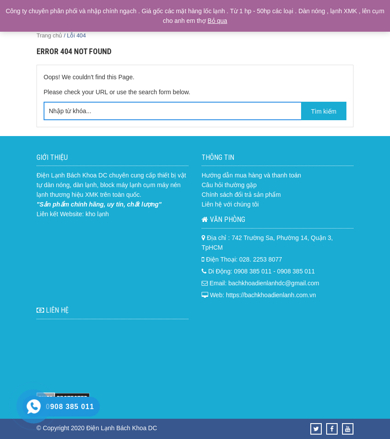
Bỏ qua (218, 20)
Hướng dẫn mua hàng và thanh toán (251, 175)
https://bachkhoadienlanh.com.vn (271, 295)
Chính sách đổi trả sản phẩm (241, 194)
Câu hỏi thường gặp (229, 184)
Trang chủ (49, 35)
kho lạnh (97, 214)
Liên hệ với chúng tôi (230, 204)
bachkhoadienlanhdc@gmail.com (273, 283)
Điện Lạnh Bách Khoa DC (72, 175)
